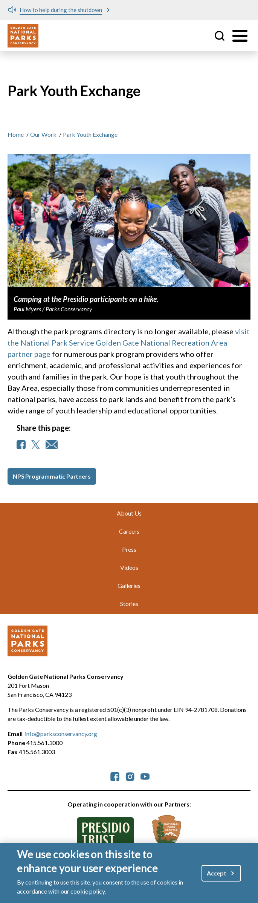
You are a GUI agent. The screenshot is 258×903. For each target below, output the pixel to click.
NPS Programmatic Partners (52, 476)
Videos (129, 567)
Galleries (129, 585)
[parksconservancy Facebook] (114, 775)
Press (129, 549)
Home (16, 134)
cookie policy (87, 891)
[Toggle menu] (239, 36)
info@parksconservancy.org (61, 733)
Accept (216, 873)
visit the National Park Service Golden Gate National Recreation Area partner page (129, 342)
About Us (129, 513)
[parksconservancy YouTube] (145, 775)
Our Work (43, 134)
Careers (129, 531)
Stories (129, 603)
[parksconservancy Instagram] (129, 775)
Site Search (220, 36)
